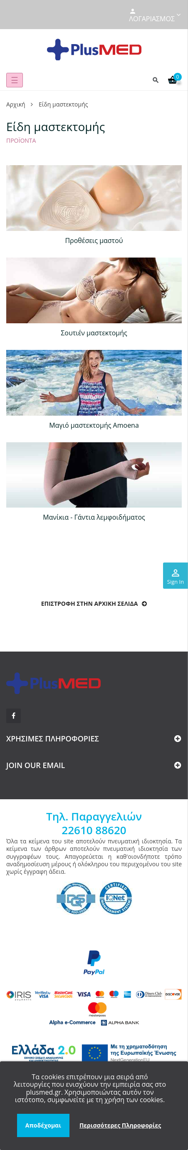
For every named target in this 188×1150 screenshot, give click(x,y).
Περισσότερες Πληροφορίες (120, 1125)
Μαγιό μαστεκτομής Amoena (94, 425)
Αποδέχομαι (43, 1125)
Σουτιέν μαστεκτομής (94, 332)
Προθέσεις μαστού (94, 240)
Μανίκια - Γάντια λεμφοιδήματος (94, 517)
